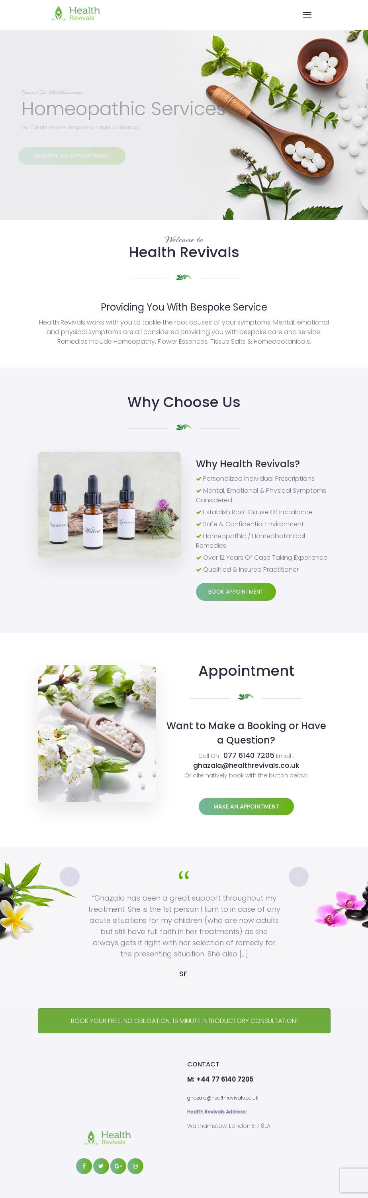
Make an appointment (246, 806)
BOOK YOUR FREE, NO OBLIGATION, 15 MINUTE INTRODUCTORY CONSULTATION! (184, 1020)
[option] (184, 923)
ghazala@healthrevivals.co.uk (222, 1097)
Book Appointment (236, 592)
